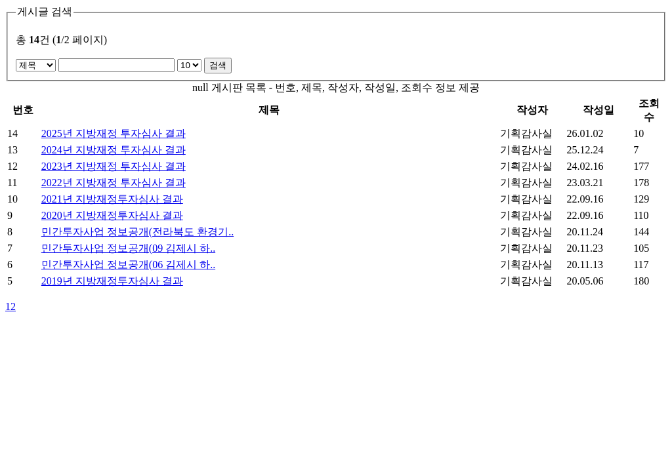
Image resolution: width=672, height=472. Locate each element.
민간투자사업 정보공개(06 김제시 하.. (128, 264)
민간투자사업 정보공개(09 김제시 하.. (128, 248)
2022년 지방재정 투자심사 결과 (113, 182)
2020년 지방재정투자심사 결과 (112, 215)
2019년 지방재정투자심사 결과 (112, 280)
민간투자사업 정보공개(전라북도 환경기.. (137, 231)
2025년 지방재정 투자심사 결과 (113, 133)
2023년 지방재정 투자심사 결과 (113, 166)
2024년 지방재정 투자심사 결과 (113, 149)
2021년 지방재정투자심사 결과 (112, 199)
